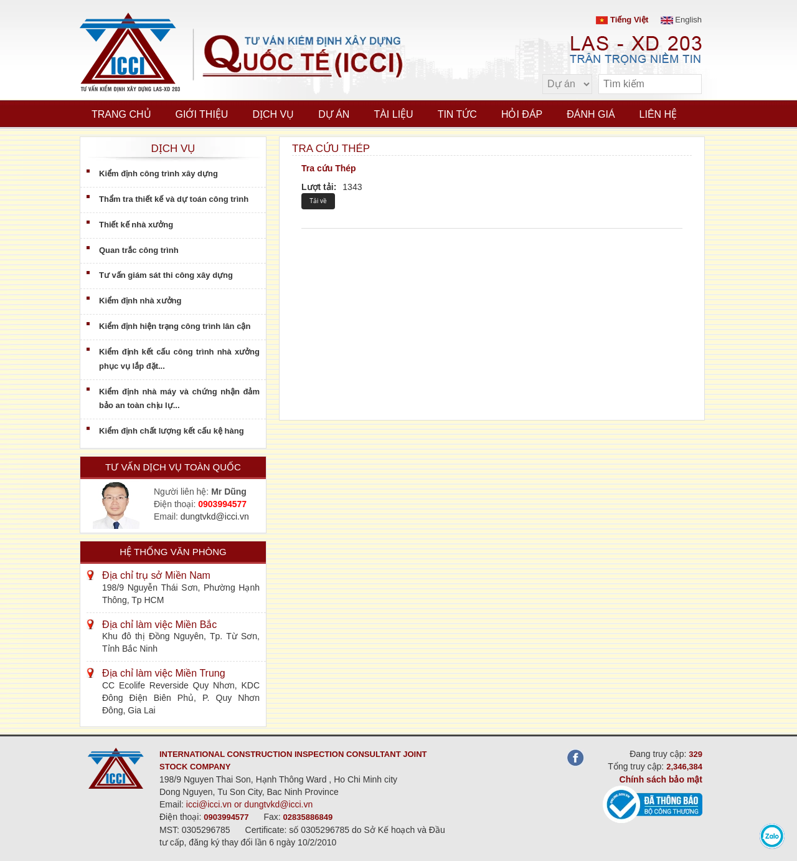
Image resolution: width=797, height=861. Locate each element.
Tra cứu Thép (328, 168)
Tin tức (457, 114)
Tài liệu (393, 114)
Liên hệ (658, 114)
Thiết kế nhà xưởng (136, 224)
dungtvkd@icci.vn (215, 516)
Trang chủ (121, 114)
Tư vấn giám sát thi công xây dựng (166, 275)
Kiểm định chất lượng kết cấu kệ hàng (171, 430)
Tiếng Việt (622, 19)
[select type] (567, 84)
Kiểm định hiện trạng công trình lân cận (174, 326)
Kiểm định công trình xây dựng (158, 173)
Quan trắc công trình (139, 250)
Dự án (333, 114)
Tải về (318, 200)
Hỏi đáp (521, 114)
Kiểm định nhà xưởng (140, 300)
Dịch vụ (273, 114)
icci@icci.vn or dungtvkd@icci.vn (249, 804)
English (681, 19)
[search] (686, 84)
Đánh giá (591, 114)
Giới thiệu (202, 114)
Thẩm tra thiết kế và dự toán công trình (173, 199)
